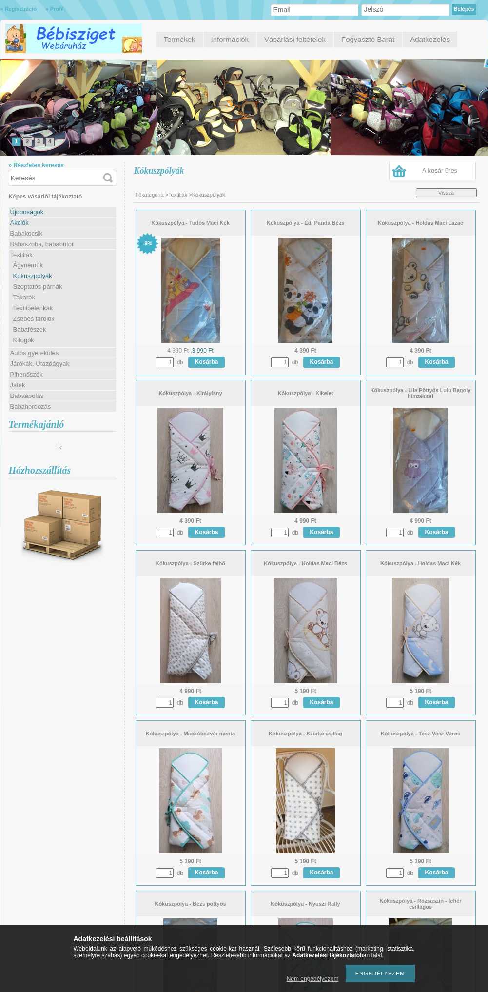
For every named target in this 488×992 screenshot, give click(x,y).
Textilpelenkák (33, 308)
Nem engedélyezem (313, 978)
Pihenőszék (26, 374)
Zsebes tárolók (34, 318)
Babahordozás (30, 406)
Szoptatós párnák (37, 286)
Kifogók (23, 340)
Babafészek (29, 329)
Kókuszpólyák (32, 275)
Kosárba (206, 361)
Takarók (24, 297)
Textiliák (177, 195)
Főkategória (150, 195)
